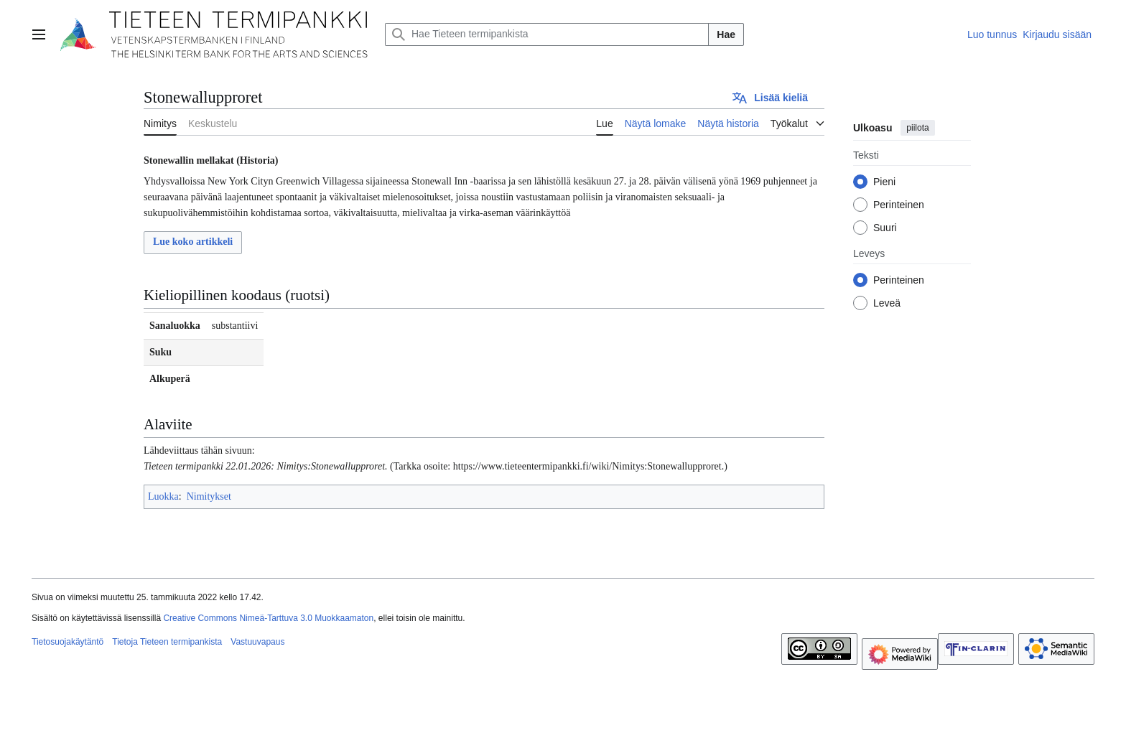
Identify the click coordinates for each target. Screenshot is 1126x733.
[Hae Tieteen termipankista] (547, 34)
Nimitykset (209, 496)
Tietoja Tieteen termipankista (167, 642)
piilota (917, 128)
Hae (726, 34)
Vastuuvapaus (257, 642)
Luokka (163, 496)
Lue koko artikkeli (193, 241)
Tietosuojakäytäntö (67, 642)
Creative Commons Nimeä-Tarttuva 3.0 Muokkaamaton (268, 618)
